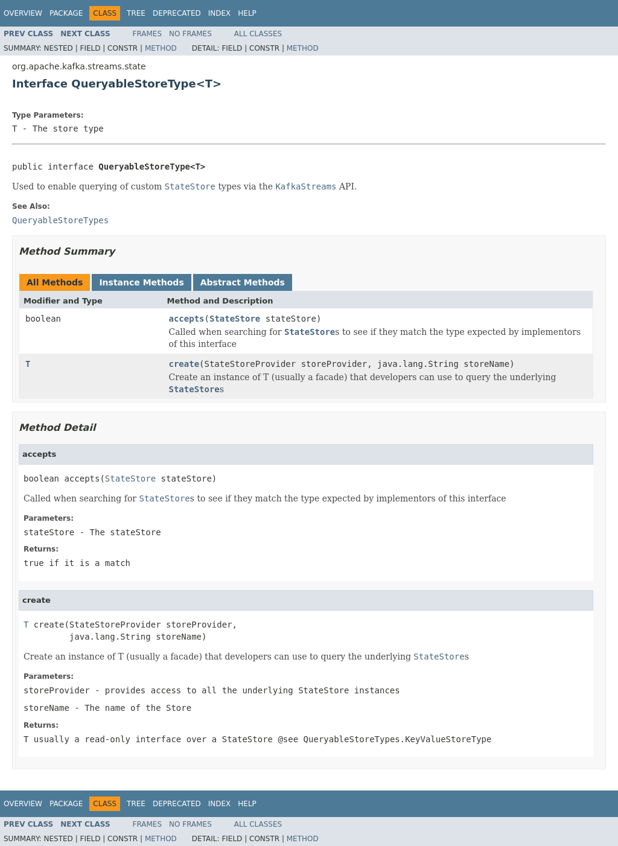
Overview (23, 13)
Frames (147, 34)
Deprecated (177, 13)
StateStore (234, 318)
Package (66, 13)
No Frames (190, 34)
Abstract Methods (242, 282)
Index (219, 13)
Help (247, 13)
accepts (187, 318)
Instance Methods (141, 282)
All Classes (258, 34)
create (184, 364)
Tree (136, 13)
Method (161, 48)
